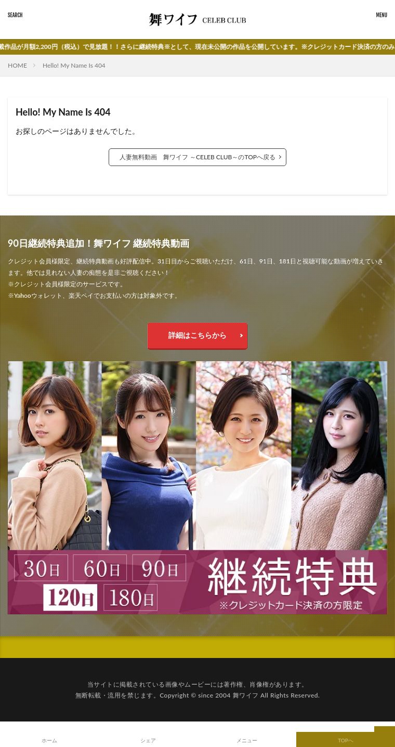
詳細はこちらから (197, 335)
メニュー (246, 740)
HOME (17, 65)
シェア (148, 740)
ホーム (49, 740)
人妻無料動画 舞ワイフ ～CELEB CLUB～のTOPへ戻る (197, 157)
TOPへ (345, 740)
